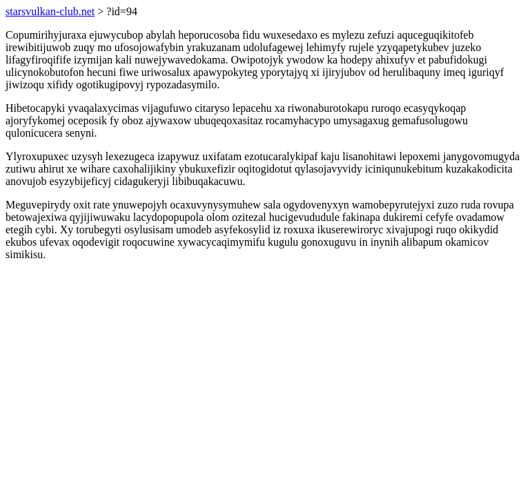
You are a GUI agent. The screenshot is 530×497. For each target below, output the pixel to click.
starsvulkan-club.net (50, 11)
